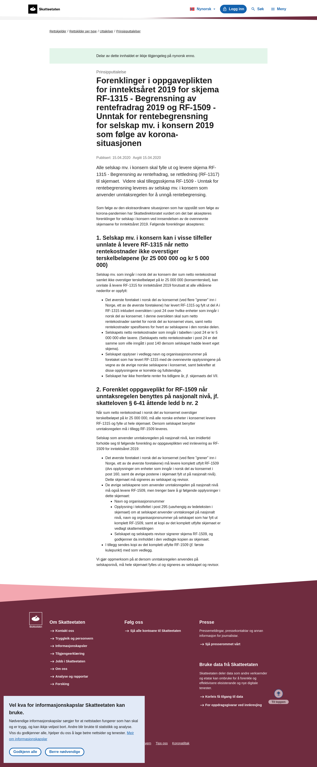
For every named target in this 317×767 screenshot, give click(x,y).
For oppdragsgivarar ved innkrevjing (233, 705)
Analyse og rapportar (71, 676)
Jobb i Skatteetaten (70, 661)
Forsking (62, 684)
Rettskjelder (58, 31)
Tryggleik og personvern (74, 638)
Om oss (61, 669)
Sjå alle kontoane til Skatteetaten (155, 631)
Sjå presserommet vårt (222, 644)
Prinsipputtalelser (128, 31)
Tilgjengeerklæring (69, 653)
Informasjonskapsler (71, 646)
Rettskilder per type (83, 31)
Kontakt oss (64, 631)
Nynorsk (202, 9)
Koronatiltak (180, 743)
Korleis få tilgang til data (224, 696)
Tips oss (162, 743)
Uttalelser (106, 31)
